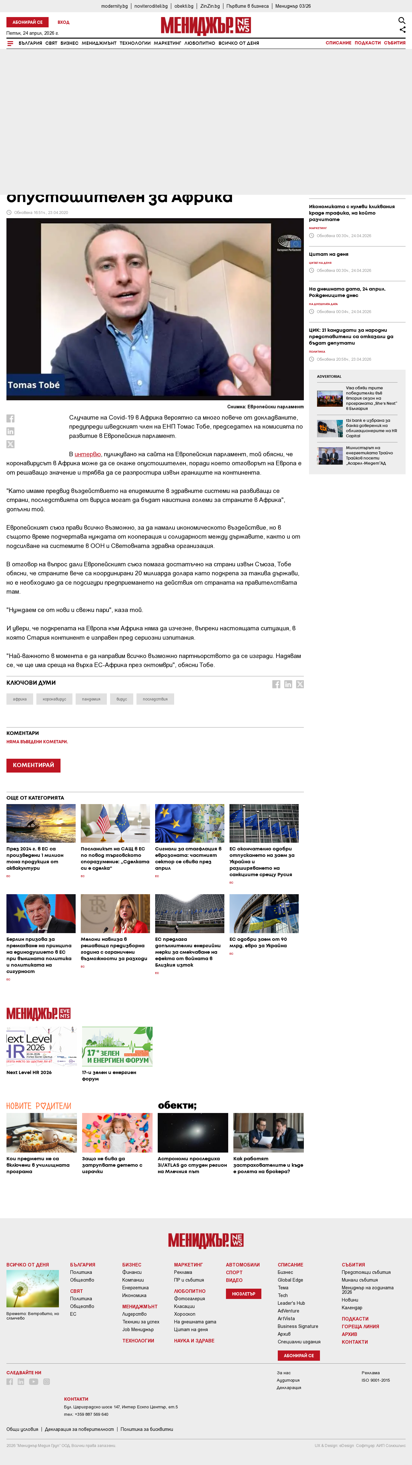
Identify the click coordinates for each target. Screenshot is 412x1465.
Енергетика (135, 1287)
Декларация (289, 1388)
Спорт (234, 1272)
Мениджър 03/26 (293, 6)
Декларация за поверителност (79, 1429)
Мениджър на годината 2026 (368, 1289)
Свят (51, 43)
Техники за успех (140, 1322)
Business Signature (298, 1326)
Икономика (134, 1295)
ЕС (73, 1314)
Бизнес (70, 43)
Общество (82, 1280)
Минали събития (360, 1280)
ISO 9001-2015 (376, 1380)
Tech (283, 1295)
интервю (88, 454)
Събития (395, 43)
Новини (350, 1300)
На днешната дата (195, 1322)
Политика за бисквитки (147, 1429)
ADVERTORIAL (329, 376)
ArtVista (286, 1318)
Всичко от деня (239, 43)
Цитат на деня (191, 1329)
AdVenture (288, 1311)
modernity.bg (114, 6)
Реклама (183, 1272)
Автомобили (243, 1264)
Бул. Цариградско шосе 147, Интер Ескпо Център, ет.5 (121, 1407)
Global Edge (290, 1280)
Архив (284, 1334)
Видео (234, 1280)
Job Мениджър (138, 1329)
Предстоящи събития (366, 1272)
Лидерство (134, 1314)
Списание (338, 43)
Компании (133, 1280)
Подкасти (368, 43)
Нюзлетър (243, 1294)
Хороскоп (184, 1314)
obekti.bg (183, 6)
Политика (81, 1272)
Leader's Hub (291, 1303)
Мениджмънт (99, 43)
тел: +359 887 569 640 (86, 1414)
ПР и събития (189, 1280)
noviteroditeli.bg (151, 6)
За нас (284, 1373)
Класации (184, 1306)
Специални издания (299, 1342)
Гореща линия (360, 1326)
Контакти (355, 1342)
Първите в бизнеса (248, 6)
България (30, 43)
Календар (352, 1307)
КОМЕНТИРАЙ (33, 765)
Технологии (135, 43)
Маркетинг (167, 43)
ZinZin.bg (210, 6)
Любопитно (199, 43)
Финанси (132, 1272)
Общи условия (22, 1429)
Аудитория (288, 1380)
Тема (283, 1287)
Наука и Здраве (194, 1340)
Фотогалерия (189, 1298)
